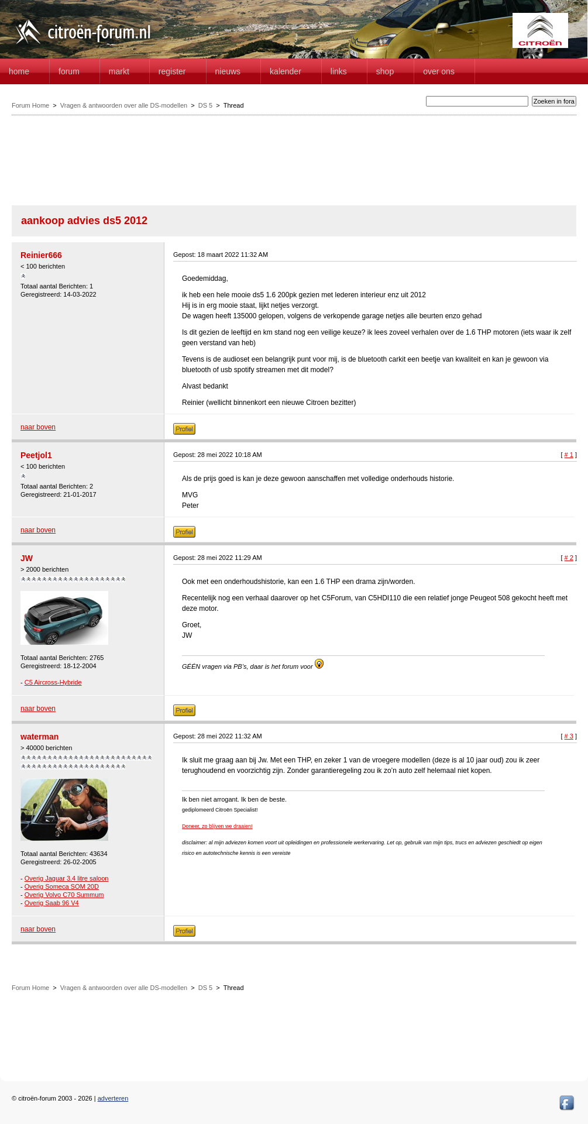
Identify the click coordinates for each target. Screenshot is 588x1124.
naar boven (38, 427)
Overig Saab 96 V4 (52, 902)
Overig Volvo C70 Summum (64, 894)
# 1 (569, 454)
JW (26, 558)
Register (172, 71)
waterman (39, 736)
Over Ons (439, 71)
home (19, 71)
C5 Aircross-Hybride (53, 682)
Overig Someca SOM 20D (62, 886)
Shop (385, 71)
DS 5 (205, 105)
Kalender (285, 71)
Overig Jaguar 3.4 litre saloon (67, 878)
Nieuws (228, 71)
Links (339, 71)
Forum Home (30, 105)
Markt (119, 71)
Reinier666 (41, 255)
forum (69, 71)
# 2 (569, 557)
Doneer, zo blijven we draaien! (217, 826)
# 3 (569, 736)
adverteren (113, 1098)
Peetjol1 (36, 455)
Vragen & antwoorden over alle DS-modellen (123, 105)
